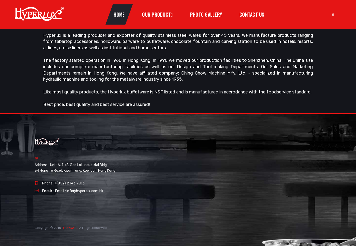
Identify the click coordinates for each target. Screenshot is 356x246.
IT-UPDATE (70, 228)
